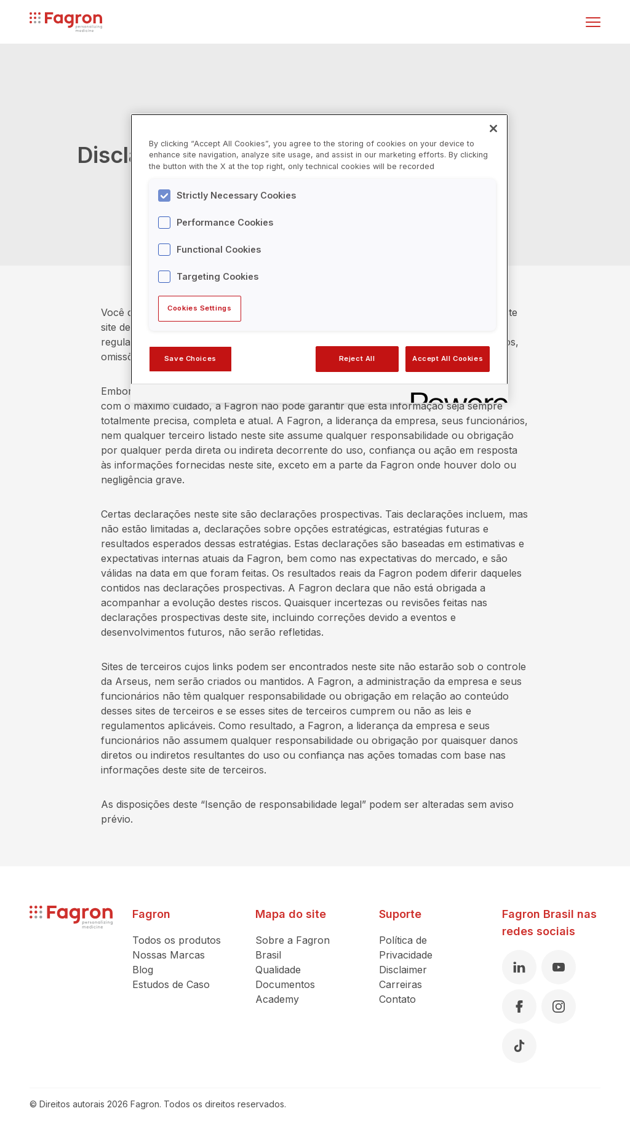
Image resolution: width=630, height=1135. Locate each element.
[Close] (493, 128)
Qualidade (278, 969)
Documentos (285, 984)
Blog (142, 969)
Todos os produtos (176, 940)
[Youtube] (558, 967)
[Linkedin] (519, 967)
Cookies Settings (199, 308)
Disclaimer (403, 969)
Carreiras (400, 984)
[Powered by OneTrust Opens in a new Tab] (455, 395)
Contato (397, 999)
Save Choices (190, 358)
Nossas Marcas (168, 955)
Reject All (357, 358)
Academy (277, 999)
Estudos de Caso (171, 984)
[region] (319, 258)
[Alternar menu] (593, 22)
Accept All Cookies (447, 358)
